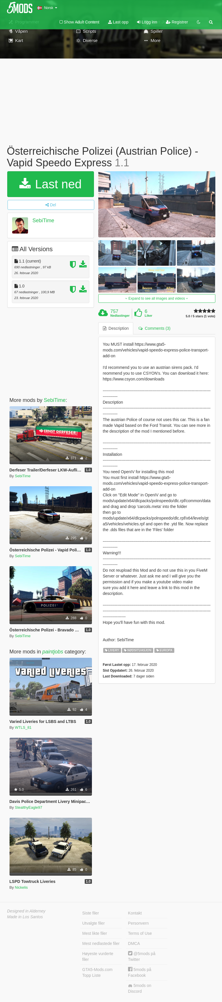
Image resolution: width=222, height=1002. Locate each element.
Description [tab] (116, 328)
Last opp (118, 22)
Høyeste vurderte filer (97, 956)
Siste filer (90, 913)
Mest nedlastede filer (101, 943)
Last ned (50, 184)
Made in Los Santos (25, 916)
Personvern (138, 923)
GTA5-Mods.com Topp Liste (97, 972)
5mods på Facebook (139, 972)
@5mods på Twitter (142, 956)
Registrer (177, 22)
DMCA (134, 943)
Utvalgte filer (93, 923)
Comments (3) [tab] (154, 328)
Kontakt (135, 913)
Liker (148, 315)
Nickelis (21, 887)
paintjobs (52, 652)
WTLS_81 (23, 727)
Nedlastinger (120, 315)
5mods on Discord (139, 988)
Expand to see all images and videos (156, 298)
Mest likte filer (94, 933)
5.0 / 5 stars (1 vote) (200, 316)
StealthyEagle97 (28, 807)
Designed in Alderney (26, 911)
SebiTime (43, 220)
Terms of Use (140, 933)
